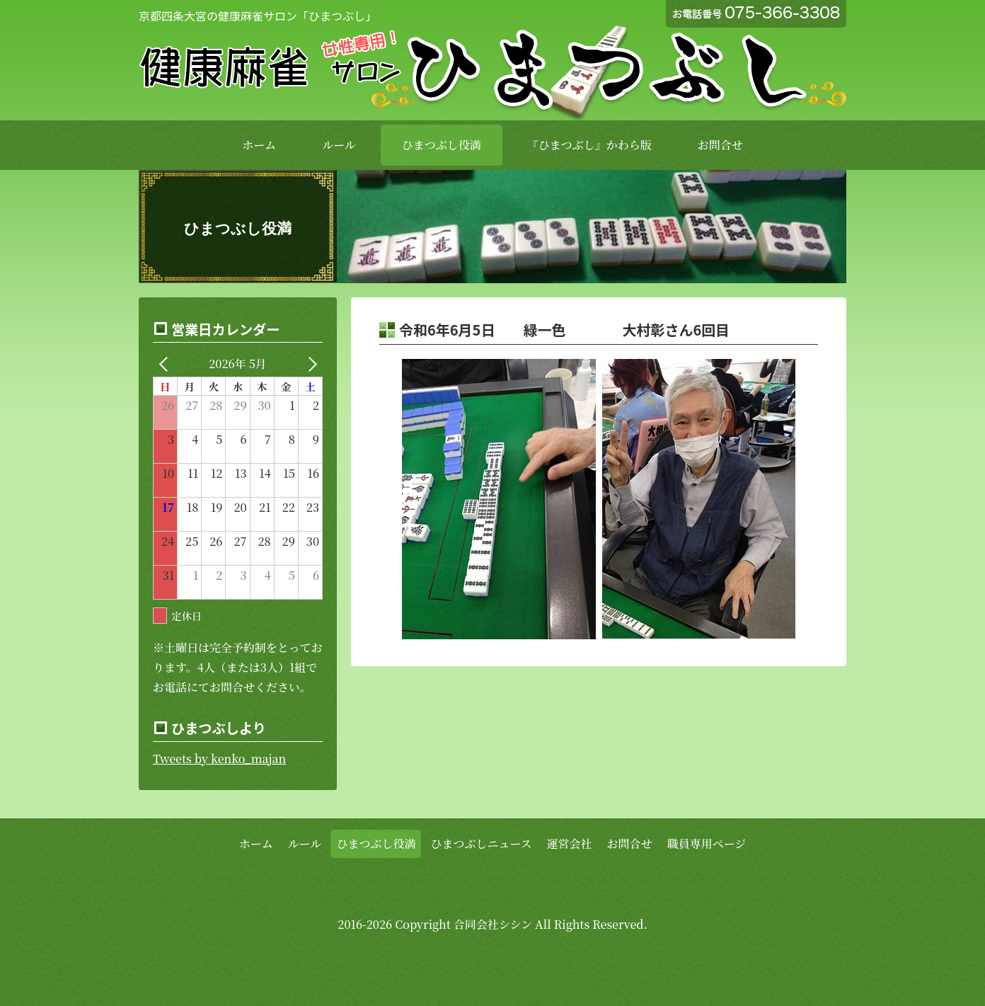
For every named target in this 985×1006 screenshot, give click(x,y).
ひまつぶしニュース (480, 843)
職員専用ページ (707, 843)
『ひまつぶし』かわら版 (589, 145)
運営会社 (569, 843)
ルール (339, 145)
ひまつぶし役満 (441, 145)
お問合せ (720, 145)
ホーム (259, 145)
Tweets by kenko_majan (219, 758)
